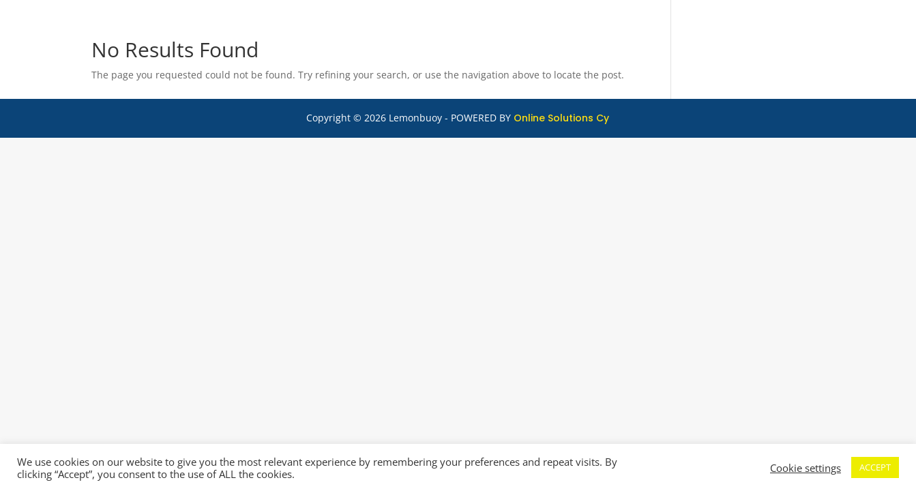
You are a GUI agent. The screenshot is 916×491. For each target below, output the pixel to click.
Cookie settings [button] (805, 468)
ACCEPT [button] (875, 467)
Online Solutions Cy (561, 118)
